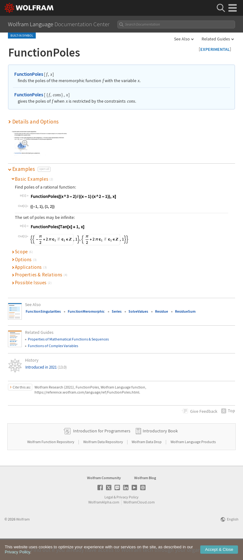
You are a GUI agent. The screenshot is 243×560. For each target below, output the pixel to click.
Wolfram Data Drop (147, 462)
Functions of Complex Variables (53, 345)
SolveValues (138, 311)
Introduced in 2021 (46, 367)
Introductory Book (160, 451)
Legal (108, 517)
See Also (182, 39)
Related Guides (216, 39)
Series (117, 311)
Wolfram (23, 539)
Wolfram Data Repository (103, 462)
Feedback (203, 411)
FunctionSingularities (43, 311)
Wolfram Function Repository (51, 462)
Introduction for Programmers (101, 451)
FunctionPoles (28, 74)
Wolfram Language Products (193, 462)
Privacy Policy (127, 517)
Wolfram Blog (145, 498)
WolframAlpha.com (103, 522)
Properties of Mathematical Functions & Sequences (68, 339)
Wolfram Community (104, 498)
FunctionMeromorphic (86, 311)
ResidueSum (185, 311)
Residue (161, 311)
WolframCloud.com (139, 522)
